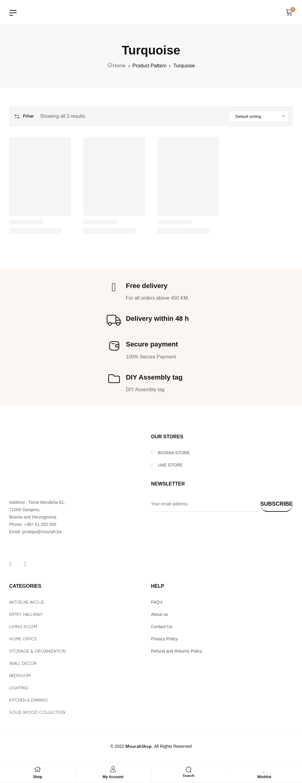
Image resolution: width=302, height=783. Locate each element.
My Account (113, 777)
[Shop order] (258, 116)
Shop (37, 777)
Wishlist (264, 777)
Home (119, 65)
